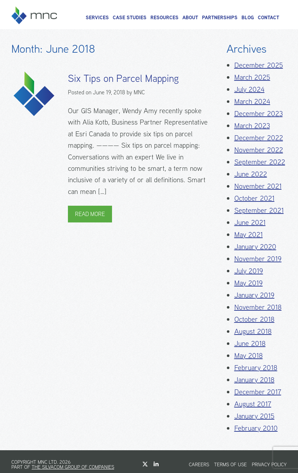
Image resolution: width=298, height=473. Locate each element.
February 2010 (256, 428)
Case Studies (130, 17)
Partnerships (220, 17)
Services (97, 17)
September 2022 (259, 162)
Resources (164, 17)
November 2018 (258, 307)
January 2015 (254, 416)
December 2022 (258, 137)
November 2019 (258, 258)
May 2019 (248, 283)
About (190, 17)
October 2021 (254, 198)
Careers (199, 464)
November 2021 (258, 186)
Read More (90, 214)
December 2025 (258, 65)
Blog (247, 17)
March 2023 (252, 125)
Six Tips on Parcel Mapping (123, 78)
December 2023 (258, 113)
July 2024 (249, 89)
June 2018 (250, 343)
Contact (268, 17)
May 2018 (248, 355)
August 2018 (253, 331)
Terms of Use (230, 464)
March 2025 (252, 77)
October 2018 (254, 319)
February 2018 (255, 367)
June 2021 (250, 222)
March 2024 (252, 101)
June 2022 (250, 174)
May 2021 (248, 234)
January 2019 (254, 295)
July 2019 (248, 271)
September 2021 (259, 210)
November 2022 (258, 149)
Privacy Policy (269, 464)
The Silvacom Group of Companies (73, 467)
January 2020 (255, 246)
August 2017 (252, 404)
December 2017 (257, 392)
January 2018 (254, 379)
